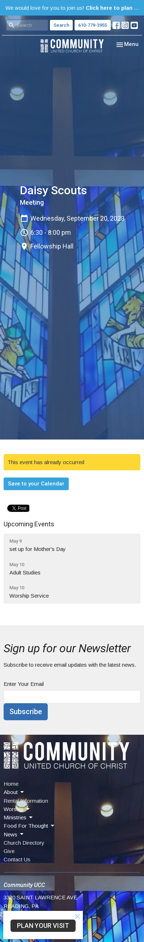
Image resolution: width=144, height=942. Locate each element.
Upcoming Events (29, 524)
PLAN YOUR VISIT (43, 925)
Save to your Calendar (36, 483)
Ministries (19, 817)
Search (61, 25)
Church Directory (24, 843)
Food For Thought (29, 825)
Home (11, 784)
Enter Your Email (24, 684)
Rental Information (26, 801)
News (14, 834)
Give (9, 851)
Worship (17, 809)
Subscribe (25, 711)
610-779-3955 (92, 25)
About (14, 792)
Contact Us (17, 859)
